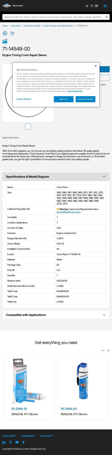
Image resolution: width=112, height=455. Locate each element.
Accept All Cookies (85, 99)
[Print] (5, 33)
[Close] (95, 66)
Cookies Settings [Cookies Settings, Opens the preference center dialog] (24, 99)
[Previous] (103, 350)
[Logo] (12, 6)
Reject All (64, 99)
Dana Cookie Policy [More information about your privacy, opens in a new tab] (75, 91)
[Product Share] (13, 33)
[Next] (108, 350)
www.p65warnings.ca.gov (69, 211)
